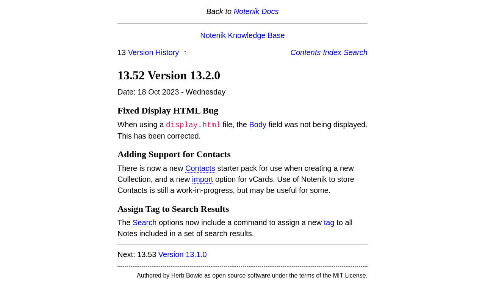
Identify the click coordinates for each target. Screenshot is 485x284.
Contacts (200, 168)
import (202, 179)
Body (257, 125)
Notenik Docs (256, 11)
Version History (154, 52)
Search (356, 52)
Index (332, 52)
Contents (306, 52)
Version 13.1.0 (182, 254)
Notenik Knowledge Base (242, 35)
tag (329, 222)
